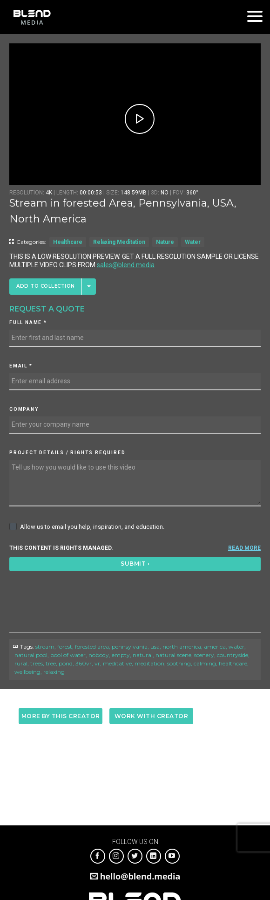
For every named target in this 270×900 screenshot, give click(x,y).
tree (51, 663)
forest (64, 646)
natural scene (173, 654)
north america (181, 646)
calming (205, 663)
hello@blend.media (140, 876)
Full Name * (28, 322)
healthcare (233, 663)
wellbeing (27, 671)
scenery (204, 654)
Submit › (135, 563)
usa (155, 646)
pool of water (68, 654)
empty (121, 654)
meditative (117, 663)
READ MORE (244, 548)
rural (20, 663)
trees (36, 663)
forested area (92, 646)
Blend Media (32, 17)
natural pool (30, 654)
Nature (165, 242)
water (236, 646)
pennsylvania (130, 646)
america (215, 646)
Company (24, 409)
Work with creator (152, 716)
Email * (21, 365)
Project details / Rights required (67, 452)
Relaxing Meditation (119, 242)
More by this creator (60, 716)
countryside (232, 654)
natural (143, 654)
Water (193, 242)
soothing (179, 663)
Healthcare (67, 242)
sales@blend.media (126, 265)
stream (44, 646)
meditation (149, 663)
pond (66, 663)
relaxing (54, 671)
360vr (83, 663)
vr (97, 663)
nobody (98, 654)
